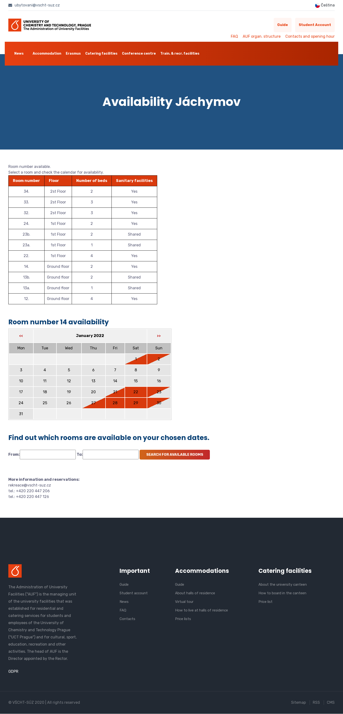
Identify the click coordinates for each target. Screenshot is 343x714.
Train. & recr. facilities (179, 54)
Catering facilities (101, 54)
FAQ (234, 36)
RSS (316, 702)
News (19, 54)
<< (21, 336)
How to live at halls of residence (201, 610)
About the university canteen (282, 584)
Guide (282, 25)
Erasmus (73, 54)
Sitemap (298, 702)
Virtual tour (184, 602)
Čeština (325, 5)
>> (159, 336)
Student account (315, 25)
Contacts (127, 619)
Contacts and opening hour (310, 36)
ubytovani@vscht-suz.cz (34, 5)
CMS (331, 702)
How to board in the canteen (282, 593)
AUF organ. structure (262, 36)
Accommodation (47, 54)
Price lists (183, 619)
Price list (265, 602)
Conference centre (139, 54)
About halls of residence (195, 593)
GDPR (13, 671)
